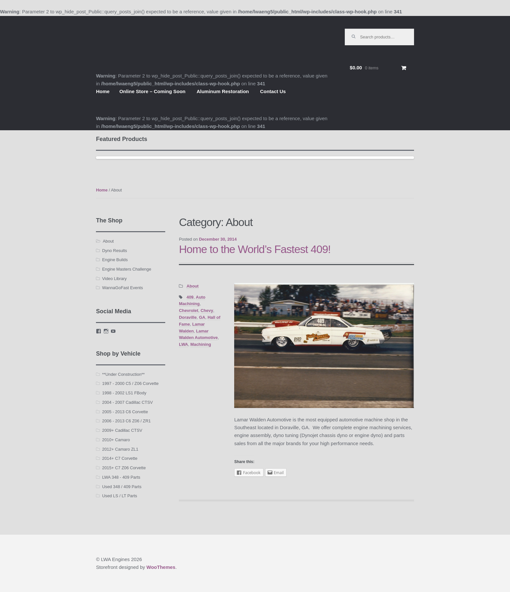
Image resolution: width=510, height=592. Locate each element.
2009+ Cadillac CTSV (122, 430)
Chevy (207, 310)
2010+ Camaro (116, 439)
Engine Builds (115, 259)
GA (202, 317)
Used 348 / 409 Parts (121, 486)
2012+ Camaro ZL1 (120, 449)
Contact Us (273, 91)
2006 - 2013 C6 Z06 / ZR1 (126, 420)
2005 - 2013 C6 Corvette (125, 411)
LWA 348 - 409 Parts (121, 477)
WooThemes (160, 567)
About (192, 286)
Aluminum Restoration (222, 91)
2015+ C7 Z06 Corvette (124, 467)
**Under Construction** (123, 374)
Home (103, 91)
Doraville (187, 317)
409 (189, 297)
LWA (183, 344)
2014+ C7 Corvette (119, 458)
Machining (200, 344)
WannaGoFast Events (122, 287)
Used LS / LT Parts (119, 495)
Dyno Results (114, 250)
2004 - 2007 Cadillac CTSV (127, 402)
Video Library (114, 278)
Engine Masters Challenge (126, 269)
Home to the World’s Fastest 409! (254, 249)
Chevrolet (188, 310)
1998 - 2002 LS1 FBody (124, 392)
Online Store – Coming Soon (152, 91)
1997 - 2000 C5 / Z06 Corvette (130, 383)
